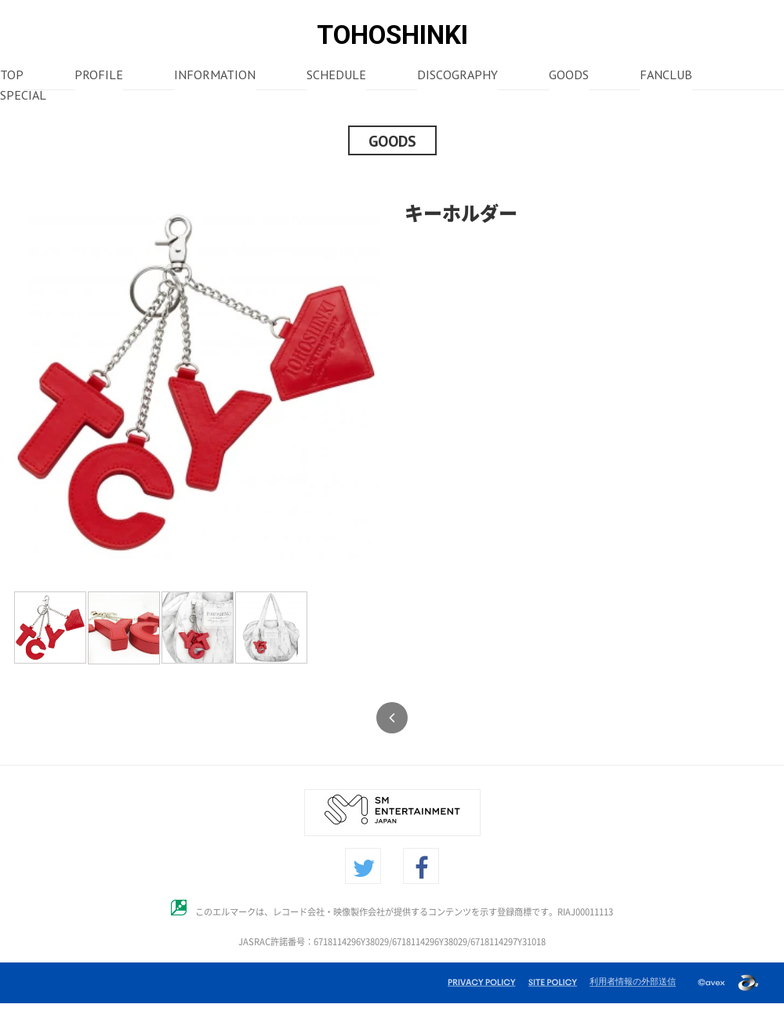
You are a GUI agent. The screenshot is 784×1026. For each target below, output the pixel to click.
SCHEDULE (336, 76)
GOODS (569, 76)
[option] (196, 382)
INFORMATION (215, 76)
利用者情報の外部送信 (633, 981)
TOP (12, 76)
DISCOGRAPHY (457, 76)
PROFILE (98, 76)
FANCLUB (666, 76)
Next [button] (391, 383)
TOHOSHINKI (392, 35)
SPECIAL (23, 96)
